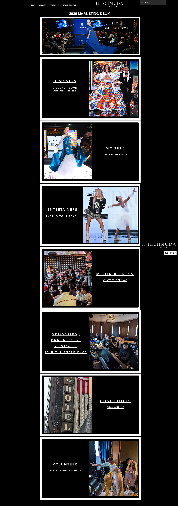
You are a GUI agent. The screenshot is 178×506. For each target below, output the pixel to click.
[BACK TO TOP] (170, 253)
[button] (42, 5)
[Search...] (152, 2)
